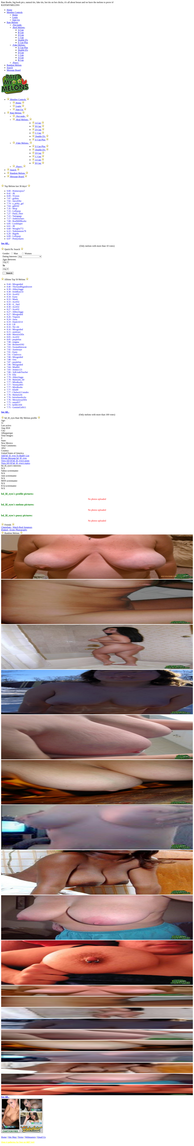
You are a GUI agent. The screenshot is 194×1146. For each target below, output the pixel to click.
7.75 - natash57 (13, 402)
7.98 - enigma (13, 342)
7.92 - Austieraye (14, 349)
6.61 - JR (11, 226)
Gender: (6, 253)
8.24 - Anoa (12, 319)
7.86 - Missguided (15, 364)
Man (14, 253)
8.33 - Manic (12, 299)
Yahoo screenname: (10, 471)
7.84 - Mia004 (13, 367)
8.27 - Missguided (15, 314)
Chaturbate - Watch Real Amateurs (16, 527)
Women (27, 253)
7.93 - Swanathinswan (17, 347)
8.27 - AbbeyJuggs (15, 312)
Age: (3, 420)
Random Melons (14, 65)
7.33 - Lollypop (14, 211)
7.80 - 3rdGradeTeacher (17, 372)
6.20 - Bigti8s (13, 233)
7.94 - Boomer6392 (15, 344)
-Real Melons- (18, 27)
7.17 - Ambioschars (15, 218)
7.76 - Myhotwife (14, 395)
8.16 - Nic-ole (13, 327)
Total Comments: (8, 445)
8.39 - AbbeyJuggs (15, 289)
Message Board (14, 70)
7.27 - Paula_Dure (15, 213)
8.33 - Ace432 (13, 302)
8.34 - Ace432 (13, 294)
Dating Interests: (10, 256)
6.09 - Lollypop (14, 236)
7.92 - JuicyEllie (14, 201)
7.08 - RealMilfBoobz (16, 221)
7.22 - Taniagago (14, 216)
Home (9, 10)
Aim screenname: (9, 476)
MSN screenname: (9, 481)
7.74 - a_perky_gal (15, 203)
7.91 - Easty (12, 352)
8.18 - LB (11, 324)
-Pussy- (15, 62)
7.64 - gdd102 (13, 206)
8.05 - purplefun (14, 339)
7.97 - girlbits (13, 198)
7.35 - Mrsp (12, 208)
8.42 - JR (11, 193)
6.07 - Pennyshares (15, 238)
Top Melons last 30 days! (15, 186)
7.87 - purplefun (14, 362)
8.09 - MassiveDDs (15, 334)
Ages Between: (9, 259)
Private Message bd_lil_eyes (14, 458)
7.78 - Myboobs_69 (15, 380)
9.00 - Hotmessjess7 (16, 191)
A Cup (21, 30)
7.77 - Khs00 (12, 390)
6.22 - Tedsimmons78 (16, 231)
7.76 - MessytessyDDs (17, 400)
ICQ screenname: (9, 486)
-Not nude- (17, 25)
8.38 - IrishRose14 (15, 292)
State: (3, 440)
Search (10, 67)
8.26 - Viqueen (13, 317)
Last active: (6, 425)
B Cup (21, 32)
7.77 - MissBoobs (15, 382)
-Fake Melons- (18, 45)
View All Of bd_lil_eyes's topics (15, 463)
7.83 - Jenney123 (14, 369)
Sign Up (16, 20)
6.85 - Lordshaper (15, 223)
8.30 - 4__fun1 (13, 304)
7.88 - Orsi (11, 359)
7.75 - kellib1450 (14, 405)
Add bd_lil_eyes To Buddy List (15, 455)
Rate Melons (12, 22)
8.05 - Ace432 (13, 337)
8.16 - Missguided (15, 329)
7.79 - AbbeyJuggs (15, 377)
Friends (8, 525)
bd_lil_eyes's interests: (11, 466)
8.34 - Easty (12, 297)
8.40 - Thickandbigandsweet (19, 287)
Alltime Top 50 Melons (15, 279)
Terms (20, 1137)
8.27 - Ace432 (13, 309)
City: (3, 430)
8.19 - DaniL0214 (15, 322)
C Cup (21, 37)
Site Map (12, 1137)
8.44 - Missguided (15, 284)
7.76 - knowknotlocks (16, 397)
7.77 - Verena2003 (15, 385)
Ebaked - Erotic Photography (14, 530)
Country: (5, 450)
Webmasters (30, 1137)
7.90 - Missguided (15, 357)
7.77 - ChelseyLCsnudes (18, 392)
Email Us (41, 1137)
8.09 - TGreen (13, 196)
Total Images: (7, 435)
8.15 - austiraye (14, 332)
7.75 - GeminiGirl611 (16, 407)
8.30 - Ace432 (13, 307)
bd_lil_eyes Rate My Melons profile (20, 418)
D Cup (21, 35)
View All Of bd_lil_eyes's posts (15, 460)
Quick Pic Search (12, 249)
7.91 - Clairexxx (14, 354)
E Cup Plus (23, 42)
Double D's (23, 40)
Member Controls (15, 12)
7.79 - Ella (11, 374)
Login (15, 17)
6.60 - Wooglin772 (15, 228)
